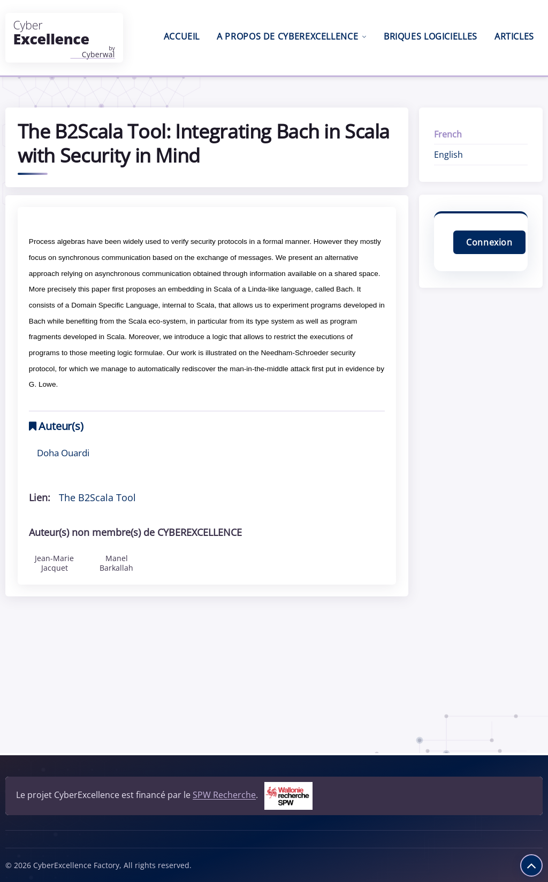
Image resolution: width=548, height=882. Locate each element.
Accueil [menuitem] (182, 36)
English (448, 154)
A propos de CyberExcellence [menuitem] (292, 36)
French (448, 134)
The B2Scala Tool (97, 497)
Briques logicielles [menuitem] (430, 36)
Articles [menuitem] (514, 36)
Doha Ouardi (63, 452)
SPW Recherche (224, 795)
